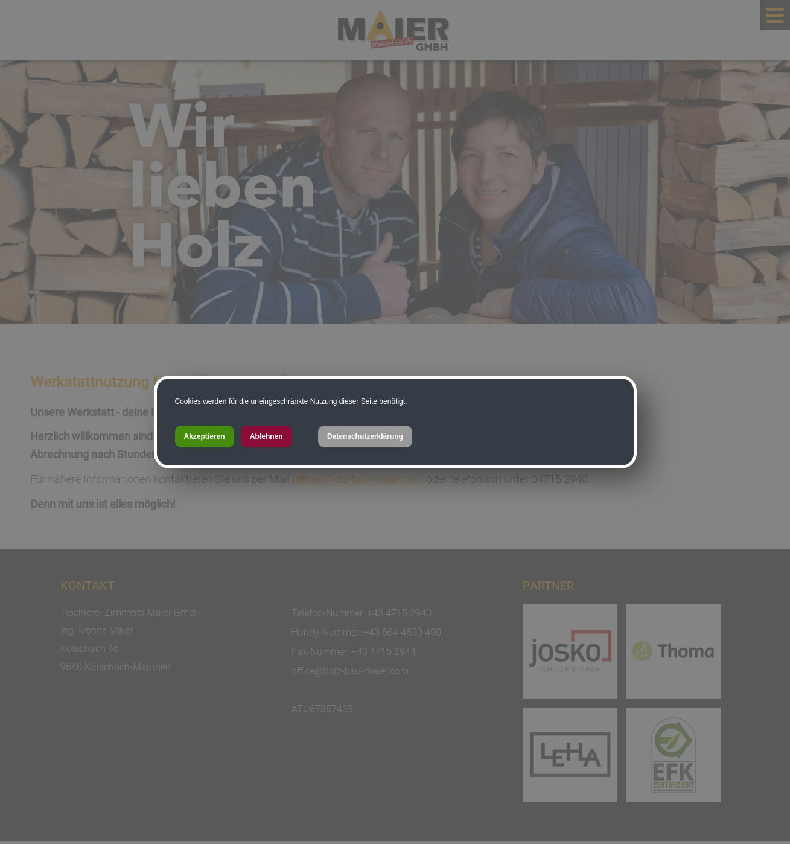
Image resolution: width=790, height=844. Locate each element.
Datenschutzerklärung (365, 436)
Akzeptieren (204, 436)
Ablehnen (266, 436)
